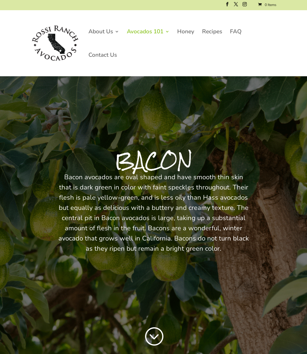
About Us (100, 32)
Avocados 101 (145, 32)
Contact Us (102, 56)
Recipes (212, 32)
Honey (185, 32)
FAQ (236, 32)
